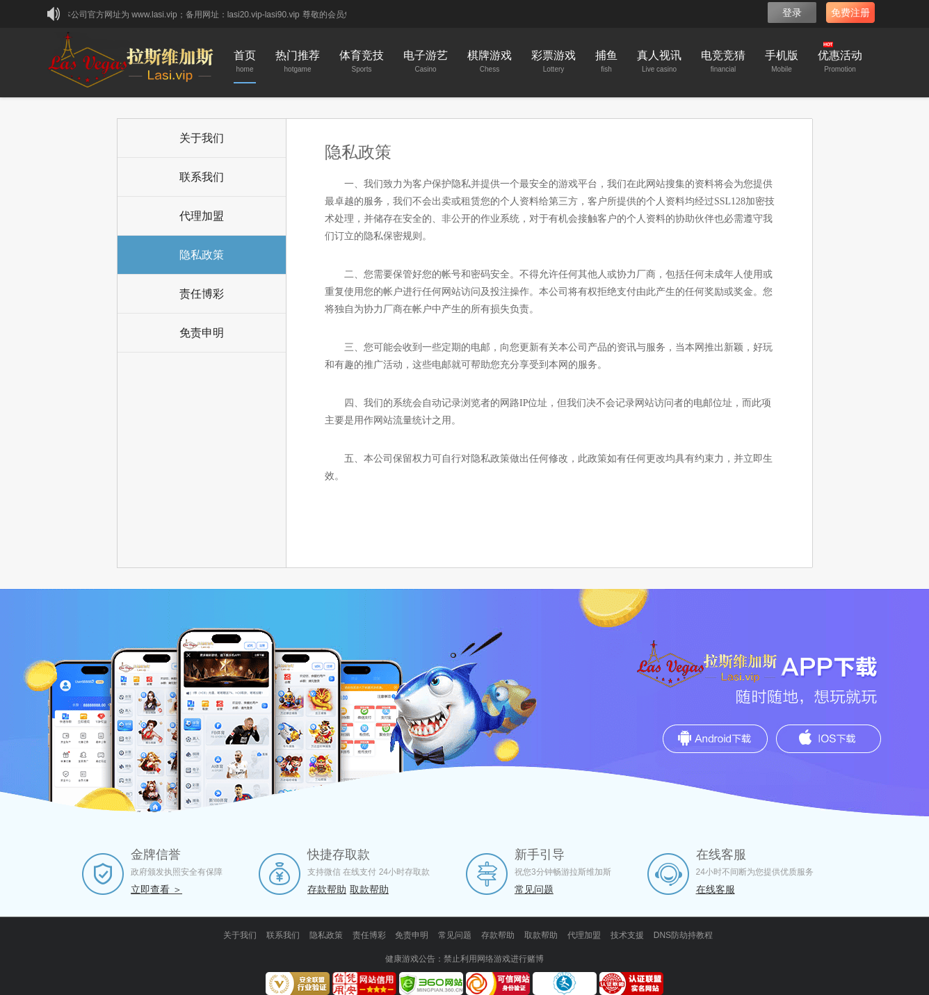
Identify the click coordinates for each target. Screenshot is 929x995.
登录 (792, 12)
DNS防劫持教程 (683, 935)
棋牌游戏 (489, 62)
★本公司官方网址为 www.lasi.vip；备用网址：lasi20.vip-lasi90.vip (179, 14)
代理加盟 (201, 216)
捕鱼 (606, 62)
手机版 (781, 62)
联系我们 (201, 177)
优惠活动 (840, 58)
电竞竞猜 (723, 62)
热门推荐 (297, 62)
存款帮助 (326, 889)
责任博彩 (201, 294)
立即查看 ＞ (156, 889)
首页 (245, 62)
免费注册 (850, 12)
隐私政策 (201, 255)
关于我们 (201, 138)
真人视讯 (659, 62)
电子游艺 (425, 62)
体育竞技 (361, 62)
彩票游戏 (553, 62)
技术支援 (627, 935)
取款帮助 (369, 889)
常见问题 (534, 889)
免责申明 (201, 333)
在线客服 (715, 889)
